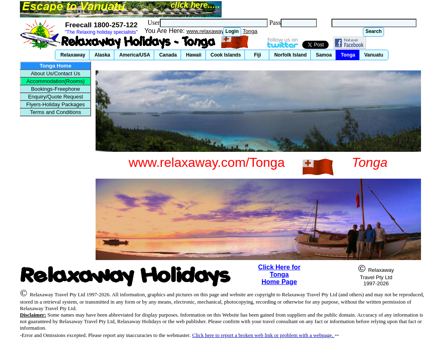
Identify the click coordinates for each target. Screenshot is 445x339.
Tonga (249, 31)
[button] (232, 32)
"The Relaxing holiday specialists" (101, 32)
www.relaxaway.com (210, 31)
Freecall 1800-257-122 (101, 25)
